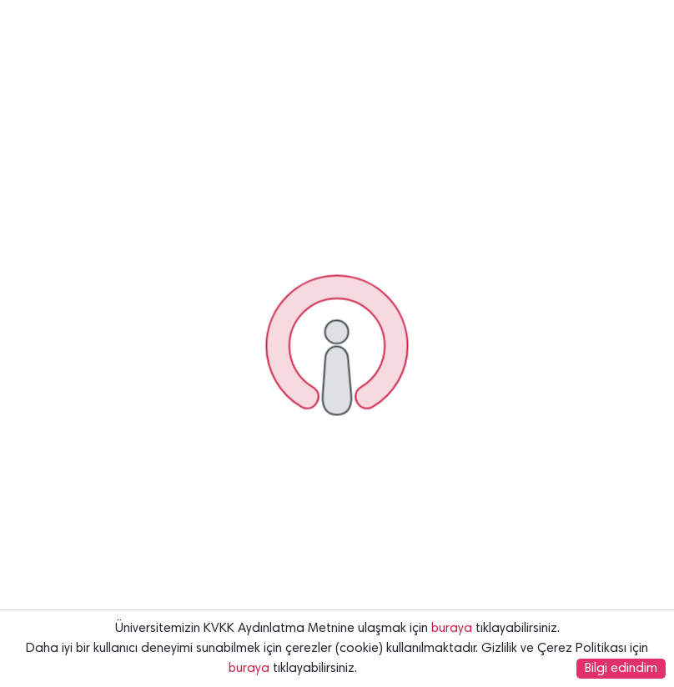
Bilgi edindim (621, 668)
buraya (451, 628)
